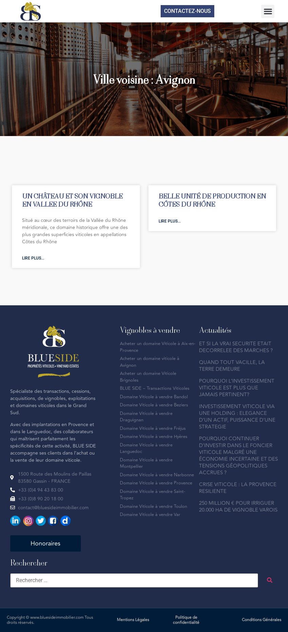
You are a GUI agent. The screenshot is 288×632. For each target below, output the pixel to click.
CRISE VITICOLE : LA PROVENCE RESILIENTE (237, 488)
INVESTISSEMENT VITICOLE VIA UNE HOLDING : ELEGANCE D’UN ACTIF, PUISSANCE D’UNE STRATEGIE (237, 417)
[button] (267, 11)
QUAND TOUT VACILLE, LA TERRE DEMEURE (232, 366)
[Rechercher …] (134, 580)
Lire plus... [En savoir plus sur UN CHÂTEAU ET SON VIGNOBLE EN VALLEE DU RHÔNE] (33, 258)
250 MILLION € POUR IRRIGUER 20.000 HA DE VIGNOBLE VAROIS (238, 506)
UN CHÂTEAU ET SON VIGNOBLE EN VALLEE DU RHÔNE (72, 200)
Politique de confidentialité (186, 620)
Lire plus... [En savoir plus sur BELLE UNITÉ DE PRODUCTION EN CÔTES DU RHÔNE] (170, 221)
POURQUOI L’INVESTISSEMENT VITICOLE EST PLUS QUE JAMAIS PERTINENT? (236, 388)
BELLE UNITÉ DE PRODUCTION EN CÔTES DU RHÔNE (212, 200)
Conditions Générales (261, 620)
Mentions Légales (133, 620)
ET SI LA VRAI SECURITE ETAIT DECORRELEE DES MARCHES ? (236, 347)
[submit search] (270, 580)
